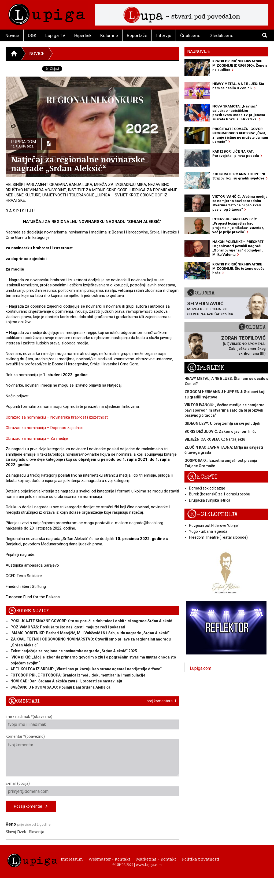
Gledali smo (221, 35)
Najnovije (198, 51)
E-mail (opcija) (92, 788)
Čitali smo (190, 35)
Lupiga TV (55, 35)
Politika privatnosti (200, 859)
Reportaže (137, 35)
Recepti (202, 477)
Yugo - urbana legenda (208, 531)
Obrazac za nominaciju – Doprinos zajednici (44, 427)
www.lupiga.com (149, 864)
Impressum (72, 859)
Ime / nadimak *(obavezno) (92, 721)
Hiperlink (82, 35)
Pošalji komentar (30, 806)
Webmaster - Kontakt (109, 859)
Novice (12, 35)
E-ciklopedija (212, 514)
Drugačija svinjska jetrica (209, 500)
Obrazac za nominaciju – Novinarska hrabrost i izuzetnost (57, 417)
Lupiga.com (200, 668)
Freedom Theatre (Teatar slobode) (218, 537)
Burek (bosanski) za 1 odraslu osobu (219, 494)
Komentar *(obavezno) (92, 755)
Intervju (163, 35)
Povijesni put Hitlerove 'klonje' (214, 525)
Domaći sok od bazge (207, 488)
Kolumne (109, 35)
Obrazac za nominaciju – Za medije (37, 438)
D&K (32, 35)
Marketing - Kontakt (156, 859)
